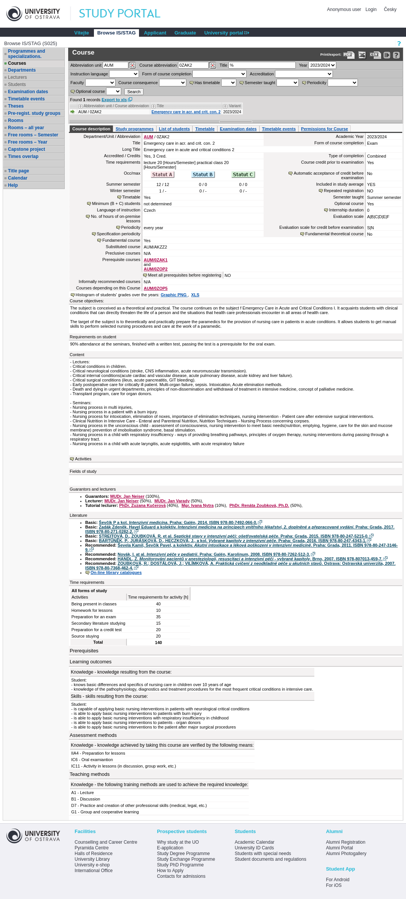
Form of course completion (166, 74)
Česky (390, 9)
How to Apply (170, 870)
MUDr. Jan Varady (172, 501)
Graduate (185, 33)
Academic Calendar (255, 842)
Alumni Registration (345, 842)
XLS (195, 294)
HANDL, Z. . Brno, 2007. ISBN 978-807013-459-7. (250, 559)
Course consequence (138, 82)
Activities (83, 459)
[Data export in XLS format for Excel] (362, 55)
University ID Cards (254, 848)
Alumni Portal (339, 848)
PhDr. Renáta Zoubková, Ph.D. (259, 505)
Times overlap (23, 156)
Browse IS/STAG (116, 33)
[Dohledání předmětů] (213, 65)
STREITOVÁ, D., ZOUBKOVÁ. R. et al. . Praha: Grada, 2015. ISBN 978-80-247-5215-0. (234, 536)
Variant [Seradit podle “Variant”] (235, 106)
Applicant (155, 33)
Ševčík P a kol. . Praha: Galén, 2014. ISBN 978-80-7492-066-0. (178, 522)
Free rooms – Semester (33, 135)
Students (17, 84)
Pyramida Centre (92, 848)
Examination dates (28, 91)
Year (303, 65)
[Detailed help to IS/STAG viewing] (396, 55)
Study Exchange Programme (186, 859)
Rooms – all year (26, 127)
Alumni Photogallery (346, 853)
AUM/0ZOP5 (155, 288)
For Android (338, 879)
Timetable (204, 129)
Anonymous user (344, 9)
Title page (18, 171)
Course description (91, 129)
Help (13, 185)
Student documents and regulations (270, 859)
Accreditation (262, 74)
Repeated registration (344, 190)
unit (86, 65)
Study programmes (134, 129)
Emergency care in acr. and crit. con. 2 (185, 112)
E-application (170, 848)
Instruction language (89, 74)
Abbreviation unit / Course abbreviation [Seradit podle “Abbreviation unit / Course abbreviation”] (116, 106)
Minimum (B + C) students (116, 203)
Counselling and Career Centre (106, 842)
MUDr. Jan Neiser (127, 496)
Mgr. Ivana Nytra (197, 505)
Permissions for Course (324, 129)
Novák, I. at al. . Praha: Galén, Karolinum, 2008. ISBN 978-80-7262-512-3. (214, 554)
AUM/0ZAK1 (155, 260)
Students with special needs (263, 853)
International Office (94, 870)
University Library (92, 859)
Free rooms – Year (27, 142)
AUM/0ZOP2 (155, 269)
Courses (17, 63)
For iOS (334, 885)
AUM (148, 136)
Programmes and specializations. (26, 53)
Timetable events (26, 99)
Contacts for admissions (181, 876)
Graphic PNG (174, 294)
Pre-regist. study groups (34, 113)
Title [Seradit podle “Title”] (160, 106)
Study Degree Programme (183, 853)
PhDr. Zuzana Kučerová (142, 505)
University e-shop (92, 865)
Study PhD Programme (180, 865)
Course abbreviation (157, 65)
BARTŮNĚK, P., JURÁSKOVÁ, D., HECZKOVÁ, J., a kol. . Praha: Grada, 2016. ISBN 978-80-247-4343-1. (232, 540)
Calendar (17, 178)
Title (223, 65)
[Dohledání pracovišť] (132, 65)
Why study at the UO (178, 842)
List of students (174, 129)
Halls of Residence (93, 853)
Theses (15, 106)
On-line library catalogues (116, 572)
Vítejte (81, 33)
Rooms (15, 120)
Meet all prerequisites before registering (184, 275)
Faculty (77, 82)
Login (370, 9)
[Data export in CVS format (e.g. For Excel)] (375, 55)
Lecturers (17, 77)
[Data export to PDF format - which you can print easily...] (349, 55)
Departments (22, 70)
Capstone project (26, 149)
